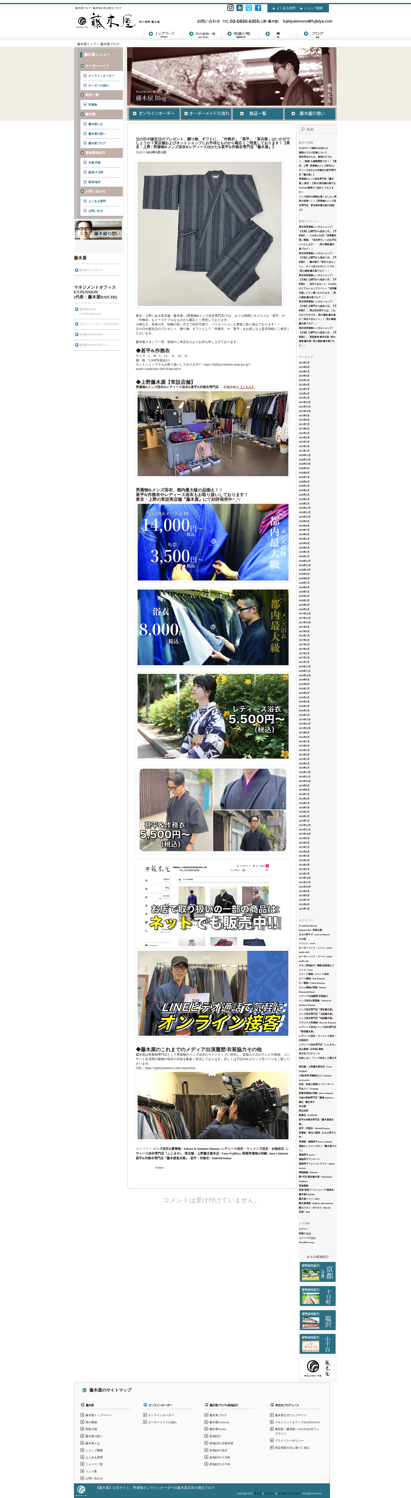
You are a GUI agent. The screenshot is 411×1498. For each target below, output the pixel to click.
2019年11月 (305, 512)
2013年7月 (304, 847)
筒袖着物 (303, 1185)
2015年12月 (305, 719)
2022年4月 (304, 384)
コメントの (307, 1238)
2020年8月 (304, 472)
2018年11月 (305, 565)
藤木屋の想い (97, 133)
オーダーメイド (97, 66)
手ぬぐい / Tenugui (308, 1088)
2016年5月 (304, 697)
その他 (302, 939)
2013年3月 (304, 864)
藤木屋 (90, 114)
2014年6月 (304, 798)
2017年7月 (304, 635)
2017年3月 (304, 653)
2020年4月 (304, 490)
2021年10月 (305, 411)
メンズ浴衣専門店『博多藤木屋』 (316, 1009)
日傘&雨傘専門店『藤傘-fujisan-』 (317, 1097)
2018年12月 (305, 561)
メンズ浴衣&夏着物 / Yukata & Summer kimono (186, 1149)
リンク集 (91, 1471)
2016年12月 (305, 666)
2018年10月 (305, 569)
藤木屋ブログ (109, 44)
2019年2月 (304, 552)
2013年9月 (304, 838)
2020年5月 (304, 486)
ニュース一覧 (94, 1464)
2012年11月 (305, 882)
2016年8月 (304, 684)
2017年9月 (304, 627)
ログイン (303, 1229)
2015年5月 (304, 750)
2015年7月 (304, 741)
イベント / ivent (307, 943)
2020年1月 (304, 503)
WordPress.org (306, 1242)
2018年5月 (304, 591)
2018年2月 (304, 605)
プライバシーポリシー (289, 1440)
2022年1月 (304, 397)
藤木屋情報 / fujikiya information (316, 1203)
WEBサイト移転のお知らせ (313, 148)
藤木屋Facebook (219, 1422)
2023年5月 (304, 362)
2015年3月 (304, 759)
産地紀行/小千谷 (219, 1464)
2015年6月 (304, 745)
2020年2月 (304, 499)
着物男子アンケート (309, 1159)
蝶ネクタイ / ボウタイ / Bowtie (315, 1207)
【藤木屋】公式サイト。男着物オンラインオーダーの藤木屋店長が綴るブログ (155, 1488)
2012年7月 (304, 900)
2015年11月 (305, 723)
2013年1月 (304, 873)
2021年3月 (304, 442)
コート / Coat (306, 970)
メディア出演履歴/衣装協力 (313, 996)
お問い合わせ (95, 191)
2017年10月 (305, 622)
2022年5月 (304, 380)
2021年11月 (305, 406)
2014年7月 (304, 794)
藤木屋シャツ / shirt (309, 1199)
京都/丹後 (94, 162)
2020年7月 (304, 477)
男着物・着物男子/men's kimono (315, 1141)
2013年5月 (304, 856)
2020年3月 (304, 494)
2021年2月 (304, 446)
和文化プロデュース (309, 1053)
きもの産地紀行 (318, 1257)
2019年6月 (304, 534)
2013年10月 (305, 834)
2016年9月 (304, 679)
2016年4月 (304, 701)
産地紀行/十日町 (219, 1457)
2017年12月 (305, 613)
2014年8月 (304, 789)
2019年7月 (304, 530)
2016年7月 (304, 688)
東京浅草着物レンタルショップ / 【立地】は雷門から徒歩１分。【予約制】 (318, 231)
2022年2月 (304, 393)
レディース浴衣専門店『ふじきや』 (318, 1044)
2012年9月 (304, 891)
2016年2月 (304, 710)
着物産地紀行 (95, 153)
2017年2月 (304, 657)
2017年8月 (304, 631)
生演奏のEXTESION (290, 1493)
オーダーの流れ (98, 85)
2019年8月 (304, 525)
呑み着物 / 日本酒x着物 (311, 1049)
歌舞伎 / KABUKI (308, 1115)
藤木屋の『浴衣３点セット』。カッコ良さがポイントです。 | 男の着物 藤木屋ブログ (318, 266)
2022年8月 (304, 367)
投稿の (305, 1233)
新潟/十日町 (96, 172)
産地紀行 (215, 1436)
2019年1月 (304, 556)
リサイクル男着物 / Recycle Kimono (317, 1022)
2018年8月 (304, 578)
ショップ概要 (313, 8)
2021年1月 (304, 450)
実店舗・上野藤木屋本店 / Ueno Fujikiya (213, 1153)
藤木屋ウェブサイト (91, 270)
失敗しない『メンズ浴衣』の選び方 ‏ (318, 1058)
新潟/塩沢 (94, 182)
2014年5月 (304, 803)
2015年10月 (305, 728)
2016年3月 (304, 706)
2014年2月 (304, 816)
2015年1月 (304, 767)
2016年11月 (305, 671)
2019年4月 (304, 543)
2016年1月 (304, 715)
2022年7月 (304, 371)
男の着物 (91, 1422)
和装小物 (91, 1429)
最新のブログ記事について (313, 152)
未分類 (302, 1106)
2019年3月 (304, 547)
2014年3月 (304, 811)
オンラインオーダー (101, 75)
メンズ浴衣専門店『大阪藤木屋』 (316, 1014)
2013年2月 (304, 869)
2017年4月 (304, 649)
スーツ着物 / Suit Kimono (312, 978)
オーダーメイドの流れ (162, 1422)
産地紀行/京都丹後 (221, 1443)
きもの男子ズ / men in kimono (314, 934)
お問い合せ (95, 210)
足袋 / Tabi (304, 1212)
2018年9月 (304, 574)
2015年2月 (304, 763)
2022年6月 (304, 375)
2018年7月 (304, 583)
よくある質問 (286, 8)
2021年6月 (304, 428)
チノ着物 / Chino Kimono (312, 983)
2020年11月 (305, 459)
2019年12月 (305, 508)
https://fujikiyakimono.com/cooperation (213, 1103)
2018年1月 (304, 609)
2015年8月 (304, 737)
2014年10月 (305, 781)
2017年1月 (304, 662)
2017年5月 (304, 644)
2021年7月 (304, 424)
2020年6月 (304, 481)
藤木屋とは (95, 124)
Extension (269, 1493)
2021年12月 (305, 402)
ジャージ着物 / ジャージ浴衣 (314, 974)
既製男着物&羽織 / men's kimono (265, 1153)
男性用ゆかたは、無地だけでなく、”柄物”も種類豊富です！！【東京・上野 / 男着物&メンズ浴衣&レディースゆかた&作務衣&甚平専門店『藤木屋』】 (318, 165)
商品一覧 (92, 95)
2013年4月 (304, 860)
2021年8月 (304, 419)
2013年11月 (305, 829)
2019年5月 (304, 539)
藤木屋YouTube (307, 1194)
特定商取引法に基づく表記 (292, 1447)
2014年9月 (304, 785)
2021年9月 (304, 415)
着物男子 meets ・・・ (310, 1154)
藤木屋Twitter (217, 1429)
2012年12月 (305, 878)
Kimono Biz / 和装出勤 (310, 930)
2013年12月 (305, 825)
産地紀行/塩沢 (218, 1450)
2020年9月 (304, 468)
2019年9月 (304, 521)
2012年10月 (305, 886)
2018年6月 (304, 587)
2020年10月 (305, 464)
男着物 (92, 104)
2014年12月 (305, 772)
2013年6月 (304, 851)
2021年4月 (304, 437)
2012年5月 (304, 909)
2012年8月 (304, 895)
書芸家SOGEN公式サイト (93, 344)
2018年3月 (304, 600)
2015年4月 (304, 754)
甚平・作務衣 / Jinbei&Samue (210, 1158)
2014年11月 (305, 776)
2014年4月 (304, 807)
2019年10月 (305, 517)
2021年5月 (304, 433)
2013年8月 (304, 842)
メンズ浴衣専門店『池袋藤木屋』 (316, 1018)
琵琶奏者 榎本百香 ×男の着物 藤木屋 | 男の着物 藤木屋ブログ (317, 341)
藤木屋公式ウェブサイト (291, 1415)
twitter (159, 1167)
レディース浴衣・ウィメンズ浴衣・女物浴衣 (252, 1149)
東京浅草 (303, 1110)
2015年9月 (304, 732)
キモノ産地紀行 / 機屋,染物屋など (316, 965)
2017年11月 (305, 618)
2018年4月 (304, 596)
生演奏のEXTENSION (91, 334)
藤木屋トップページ (98, 1415)
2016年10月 (305, 675)
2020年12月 (305, 455)
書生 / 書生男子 (307, 1102)
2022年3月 (304, 389)
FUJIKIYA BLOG (308, 926)
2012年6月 (304, 904)
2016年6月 (304, 693)
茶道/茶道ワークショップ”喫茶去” (317, 1190)
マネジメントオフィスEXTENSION (99, 323)
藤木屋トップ (86, 44)
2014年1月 (304, 820)
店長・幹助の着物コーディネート (316, 1084)
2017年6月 (304, 640)
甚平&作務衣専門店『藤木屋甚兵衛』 (162, 1158)
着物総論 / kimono (308, 1172)
